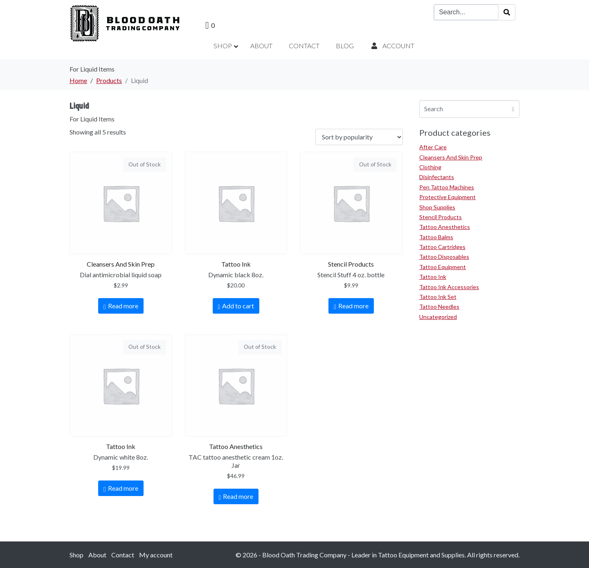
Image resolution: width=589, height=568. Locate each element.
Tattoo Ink (432, 276)
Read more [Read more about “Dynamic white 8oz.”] (123, 488)
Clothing (430, 167)
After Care (433, 147)
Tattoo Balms (436, 236)
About (97, 555)
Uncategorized (438, 316)
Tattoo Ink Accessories (449, 286)
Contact (122, 555)
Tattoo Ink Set (437, 296)
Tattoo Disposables (444, 256)
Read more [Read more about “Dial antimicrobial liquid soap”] (123, 306)
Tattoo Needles (439, 306)
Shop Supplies (437, 207)
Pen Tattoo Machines (446, 187)
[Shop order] (359, 137)
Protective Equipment (447, 196)
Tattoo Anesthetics (444, 226)
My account (156, 555)
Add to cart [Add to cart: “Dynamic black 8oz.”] (238, 306)
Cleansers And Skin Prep (450, 157)
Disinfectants (436, 176)
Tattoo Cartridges (442, 246)
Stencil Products (440, 216)
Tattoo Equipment (442, 266)
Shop (76, 555)
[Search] (507, 12)
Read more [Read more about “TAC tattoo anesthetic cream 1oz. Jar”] (238, 496)
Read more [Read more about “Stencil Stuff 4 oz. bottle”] (353, 306)
